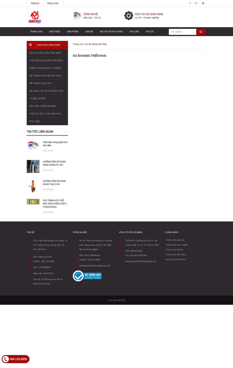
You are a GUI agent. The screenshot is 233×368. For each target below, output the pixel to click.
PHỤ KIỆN (34, 121)
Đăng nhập (53, 3)
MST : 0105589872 (42, 267)
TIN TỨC (150, 31)
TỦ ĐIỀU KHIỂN (37, 98)
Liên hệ (89, 31)
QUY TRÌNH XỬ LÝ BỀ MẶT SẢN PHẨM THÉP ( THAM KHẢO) (55, 203)
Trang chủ (36, 31)
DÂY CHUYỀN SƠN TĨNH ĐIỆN (45, 53)
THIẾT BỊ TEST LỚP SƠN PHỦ (45, 113)
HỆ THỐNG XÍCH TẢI (40, 83)
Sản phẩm (72, 31)
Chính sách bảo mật (175, 240)
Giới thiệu (54, 31)
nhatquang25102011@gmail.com (94, 265)
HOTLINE (134, 31)
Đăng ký (35, 3)
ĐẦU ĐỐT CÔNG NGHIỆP (42, 106)
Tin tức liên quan (40, 131)
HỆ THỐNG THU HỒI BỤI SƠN (45, 75)
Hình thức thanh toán (176, 259)
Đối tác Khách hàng (111, 31)
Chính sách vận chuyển (177, 245)
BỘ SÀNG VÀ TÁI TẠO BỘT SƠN (46, 91)
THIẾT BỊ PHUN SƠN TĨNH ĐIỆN (46, 60)
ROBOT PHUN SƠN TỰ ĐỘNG (45, 68)
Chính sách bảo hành (176, 254)
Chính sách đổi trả (174, 249)
